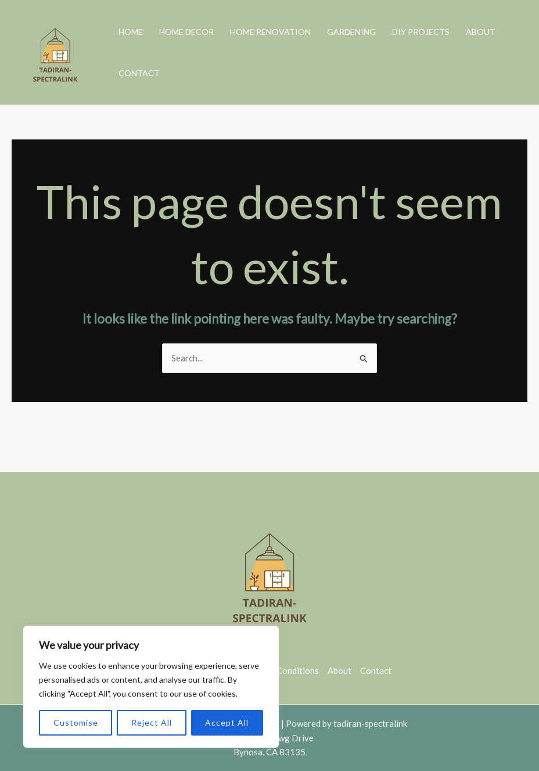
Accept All (227, 722)
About (480, 32)
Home (130, 32)
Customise (75, 722)
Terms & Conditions (281, 670)
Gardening (351, 32)
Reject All (151, 722)
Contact (139, 73)
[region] (151, 687)
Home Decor (186, 32)
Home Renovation (270, 32)
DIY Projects (421, 32)
